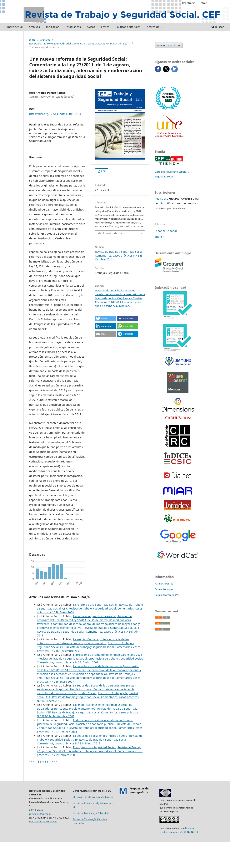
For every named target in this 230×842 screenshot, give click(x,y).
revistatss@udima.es (40, 813)
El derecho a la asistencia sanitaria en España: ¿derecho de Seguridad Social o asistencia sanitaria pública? (85, 722)
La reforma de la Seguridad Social (95, 604)
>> (55, 761)
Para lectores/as (164, 583)
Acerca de (153, 27)
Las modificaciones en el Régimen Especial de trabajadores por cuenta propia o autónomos (84, 706)
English (159, 236)
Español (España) (166, 231)
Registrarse (188, 3)
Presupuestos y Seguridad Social (94, 747)
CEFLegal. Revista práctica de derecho (93, 797)
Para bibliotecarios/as (167, 595)
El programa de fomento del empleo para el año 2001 (107, 654)
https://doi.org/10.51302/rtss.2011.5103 (55, 114)
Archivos (34, 27)
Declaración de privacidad (43, 821)
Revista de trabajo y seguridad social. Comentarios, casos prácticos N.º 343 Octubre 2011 (79, 43)
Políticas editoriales (128, 27)
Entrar (203, 3)
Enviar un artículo (168, 45)
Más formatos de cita (110, 233)
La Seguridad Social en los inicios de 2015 (100, 735)
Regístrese (161, 198)
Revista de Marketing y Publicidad (90, 813)
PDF (103, 171)
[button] (105, 318)
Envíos (105, 27)
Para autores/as (164, 589)
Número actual (13, 27)
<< (30, 761)
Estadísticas (73, 27)
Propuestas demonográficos (138, 790)
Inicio (32, 39)
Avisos (91, 27)
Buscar (218, 27)
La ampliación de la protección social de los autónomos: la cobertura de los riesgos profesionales (83, 641)
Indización (52, 27)
